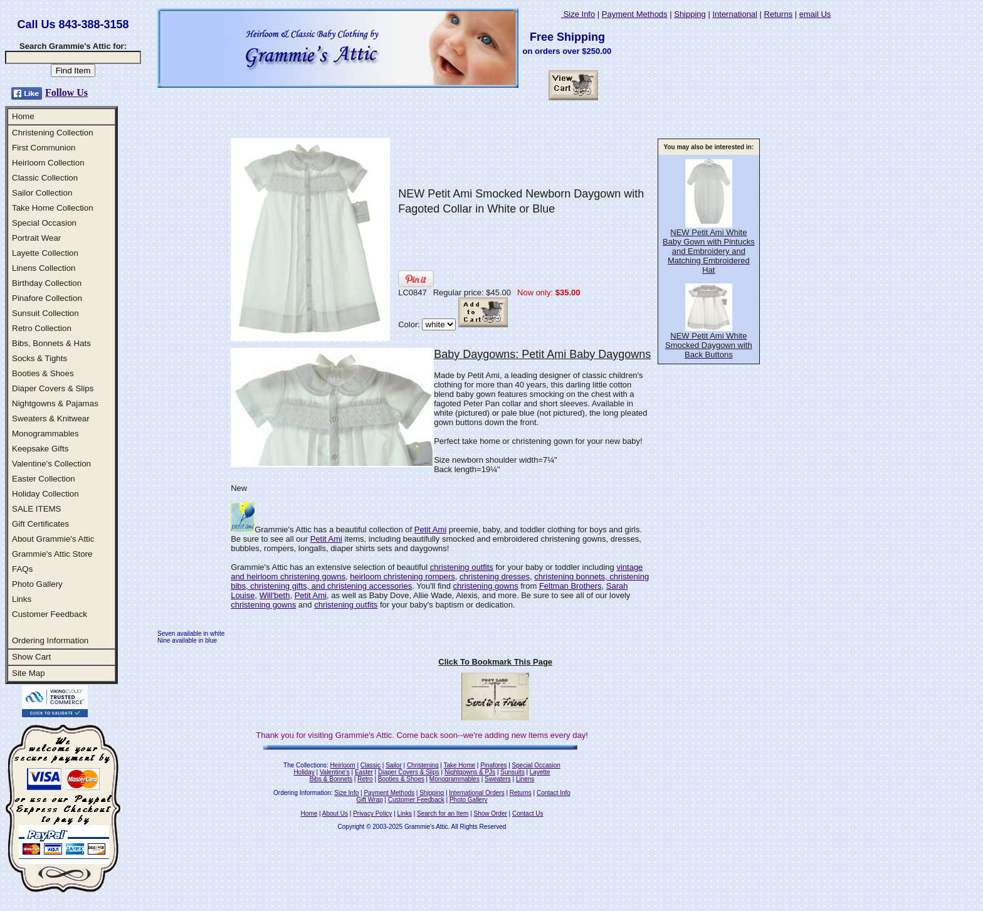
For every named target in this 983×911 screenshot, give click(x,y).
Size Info (578, 14)
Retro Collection (41, 328)
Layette (540, 772)
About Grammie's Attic (53, 539)
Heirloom (342, 765)
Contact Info (553, 792)
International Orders (476, 792)
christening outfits (461, 567)
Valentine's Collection (51, 463)
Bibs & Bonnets (331, 779)
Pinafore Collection (47, 298)
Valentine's (335, 772)
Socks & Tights (39, 358)
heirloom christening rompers (402, 576)
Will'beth (275, 595)
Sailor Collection (42, 192)
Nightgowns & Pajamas (55, 403)
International (734, 14)
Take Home (459, 765)
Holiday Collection (45, 493)
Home (23, 116)
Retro (364, 779)
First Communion (43, 147)
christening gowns (485, 586)
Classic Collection (45, 177)
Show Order (490, 813)
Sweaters (498, 779)
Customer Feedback (49, 614)
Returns (778, 14)
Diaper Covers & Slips (52, 388)
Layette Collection (45, 253)
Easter (364, 772)
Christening (423, 765)
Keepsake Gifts (40, 448)
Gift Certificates (40, 524)
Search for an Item (442, 813)
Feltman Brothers (570, 586)
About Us (335, 813)
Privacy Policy (372, 813)
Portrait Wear (36, 238)
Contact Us (527, 813)
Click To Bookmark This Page (495, 661)
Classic (370, 765)
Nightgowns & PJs (469, 772)
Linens (525, 779)
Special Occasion (44, 223)
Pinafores (493, 765)
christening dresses (495, 576)
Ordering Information (50, 640)
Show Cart (31, 656)
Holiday (303, 772)
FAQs (22, 569)
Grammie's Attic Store (52, 554)
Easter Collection (43, 478)
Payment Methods (635, 14)
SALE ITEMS (36, 508)
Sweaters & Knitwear (51, 418)
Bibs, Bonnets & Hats (51, 343)
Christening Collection (52, 132)
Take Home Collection (52, 208)
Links (21, 599)
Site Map (28, 673)
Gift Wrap (370, 799)
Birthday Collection (46, 283)
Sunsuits (512, 772)
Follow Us (66, 92)
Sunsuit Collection (45, 313)
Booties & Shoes (43, 373)
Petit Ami (430, 529)
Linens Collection (44, 268)
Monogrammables (45, 433)
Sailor (394, 765)
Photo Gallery (37, 584)
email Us (815, 14)
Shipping (690, 14)
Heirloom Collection (48, 162)
